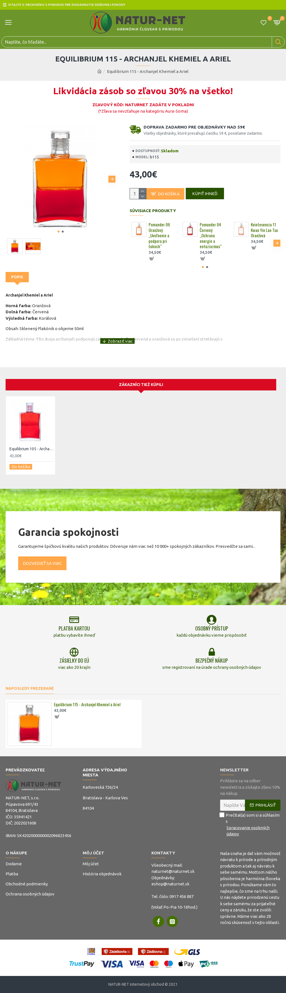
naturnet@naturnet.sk (172, 871)
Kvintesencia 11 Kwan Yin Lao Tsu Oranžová (264, 232)
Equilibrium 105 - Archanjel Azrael (31, 440)
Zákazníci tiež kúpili (141, 376)
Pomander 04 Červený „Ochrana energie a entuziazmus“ (211, 238)
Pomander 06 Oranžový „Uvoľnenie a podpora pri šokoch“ (159, 238)
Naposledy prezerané (30, 688)
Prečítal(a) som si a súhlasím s (250, 824)
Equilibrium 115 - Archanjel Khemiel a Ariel (87, 704)
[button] (112, 179)
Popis (17, 279)
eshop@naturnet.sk (170, 883)
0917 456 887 (182, 896)
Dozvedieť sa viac (42, 552)
